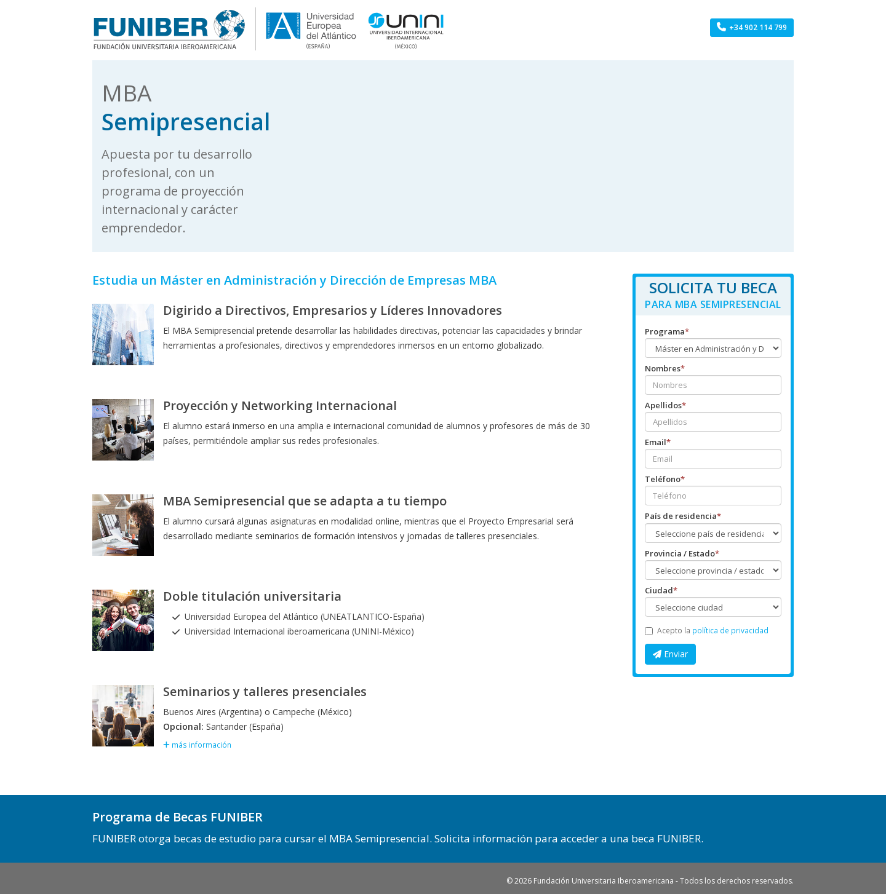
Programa (667, 331)
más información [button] (197, 745)
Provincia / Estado (682, 553)
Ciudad (661, 590)
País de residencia (683, 515)
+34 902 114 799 (752, 27)
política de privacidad (730, 630)
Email (658, 442)
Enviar (670, 654)
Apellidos (665, 405)
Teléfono (665, 479)
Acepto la (706, 630)
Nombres (665, 368)
